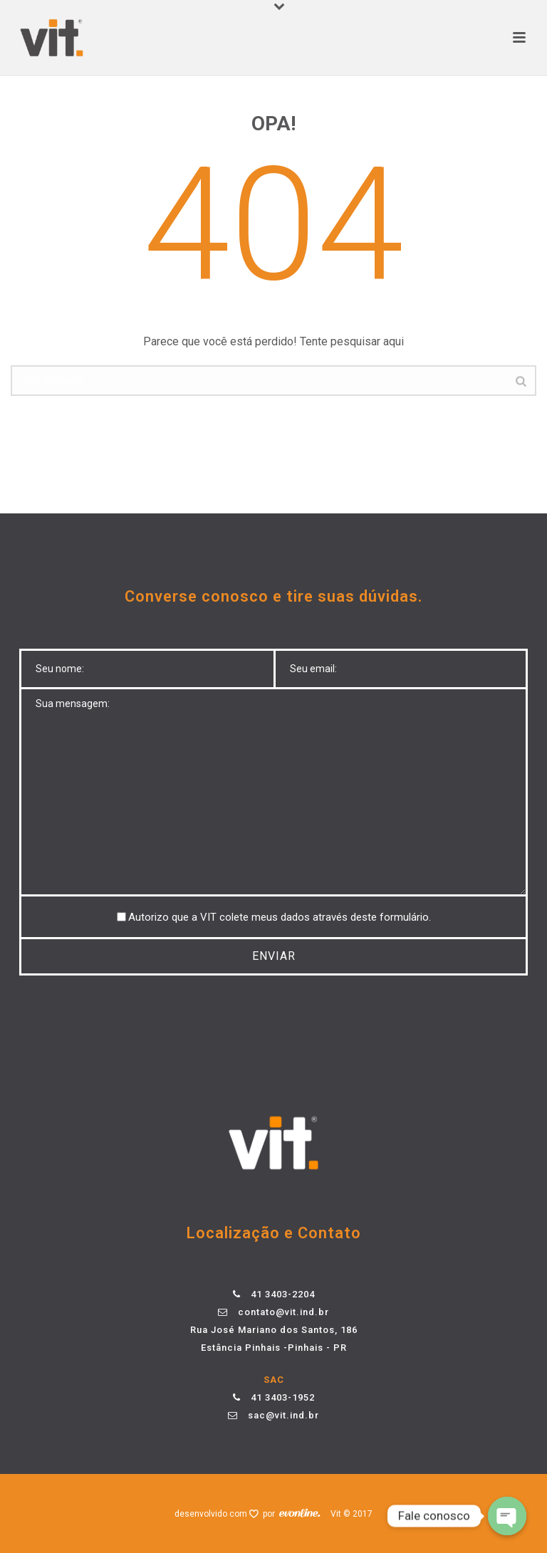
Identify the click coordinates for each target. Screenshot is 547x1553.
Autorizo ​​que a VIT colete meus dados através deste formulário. (279, 917)
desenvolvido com (211, 1514)
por (271, 1514)
